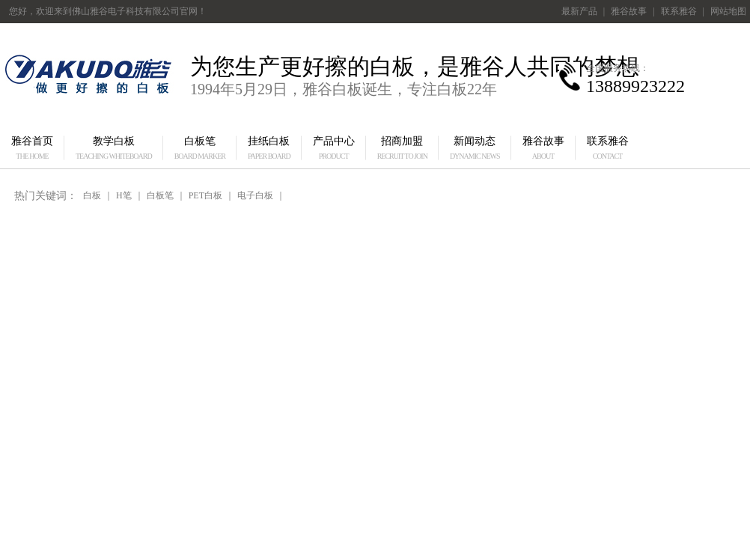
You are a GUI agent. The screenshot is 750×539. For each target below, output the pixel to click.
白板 (92, 195)
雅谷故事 (629, 11)
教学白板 (114, 147)
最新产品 (579, 11)
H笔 (124, 195)
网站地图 (728, 11)
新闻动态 (475, 147)
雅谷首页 (32, 147)
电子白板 (255, 195)
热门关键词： (45, 195)
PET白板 (205, 195)
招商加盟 (402, 147)
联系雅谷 (679, 11)
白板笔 (199, 147)
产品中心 (334, 147)
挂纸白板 (269, 147)
